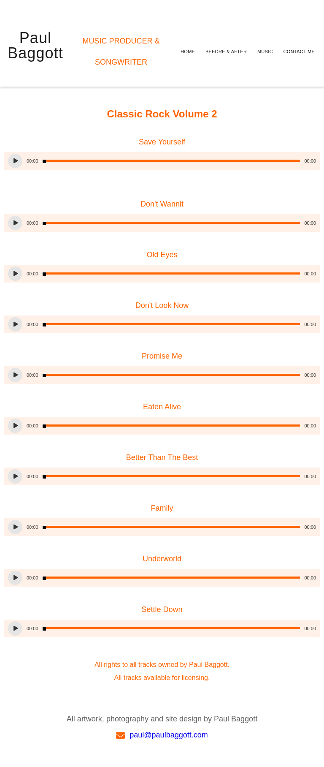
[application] (162, 161)
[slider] (171, 161)
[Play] (15, 161)
